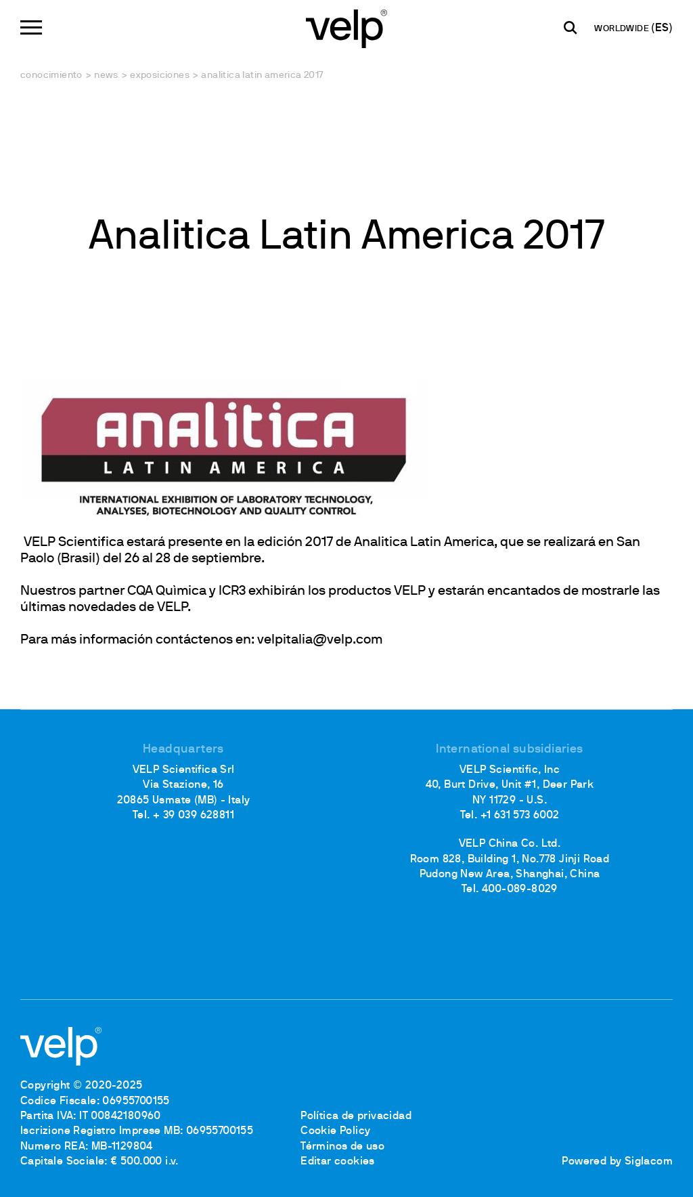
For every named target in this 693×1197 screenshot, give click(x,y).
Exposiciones (159, 75)
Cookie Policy (335, 1131)
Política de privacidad (355, 1116)
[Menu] (31, 27)
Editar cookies (337, 1162)
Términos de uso (342, 1147)
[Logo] (346, 27)
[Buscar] (570, 28)
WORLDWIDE (622, 29)
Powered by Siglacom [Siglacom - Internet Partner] (617, 1162)
